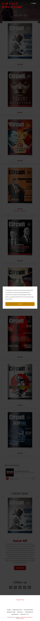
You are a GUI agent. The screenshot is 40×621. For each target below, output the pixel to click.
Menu (33, 3)
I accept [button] (20, 317)
